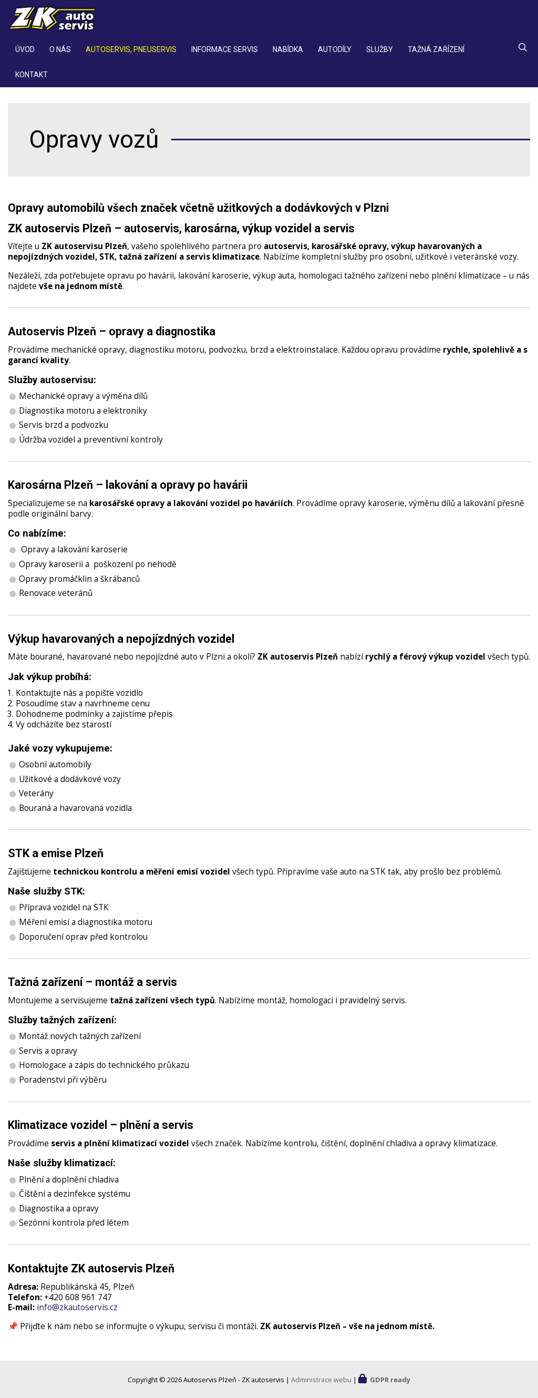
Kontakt (31, 80)
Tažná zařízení (436, 54)
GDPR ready (390, 1379)
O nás (60, 54)
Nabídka (288, 54)
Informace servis (224, 54)
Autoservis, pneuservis (131, 54)
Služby (379, 54)
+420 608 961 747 (78, 1302)
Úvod (25, 54)
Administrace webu (321, 1379)
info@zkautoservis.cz (77, 1312)
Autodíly (334, 54)
